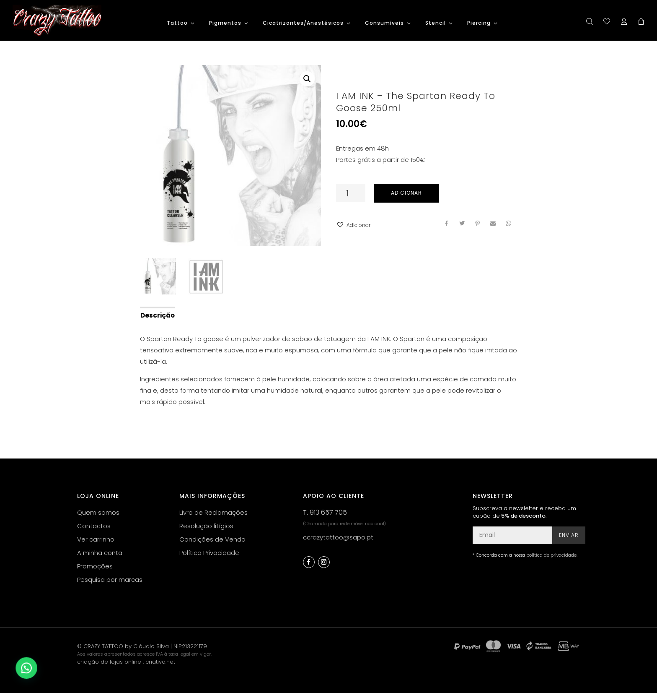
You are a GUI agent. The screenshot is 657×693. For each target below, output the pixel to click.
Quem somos (98, 512)
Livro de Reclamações (213, 512)
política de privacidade (551, 555)
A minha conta (99, 552)
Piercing (479, 23)
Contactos (94, 525)
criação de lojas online (109, 662)
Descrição (157, 315)
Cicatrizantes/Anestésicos (303, 23)
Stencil (435, 23)
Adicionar (406, 192)
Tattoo (177, 23)
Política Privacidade (209, 552)
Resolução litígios (206, 525)
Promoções (95, 566)
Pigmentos (225, 23)
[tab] (157, 315)
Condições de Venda (212, 539)
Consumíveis (384, 23)
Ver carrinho (95, 539)
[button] (353, 225)
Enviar (569, 535)
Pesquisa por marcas (109, 579)
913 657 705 (328, 512)
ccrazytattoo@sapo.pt (338, 537)
